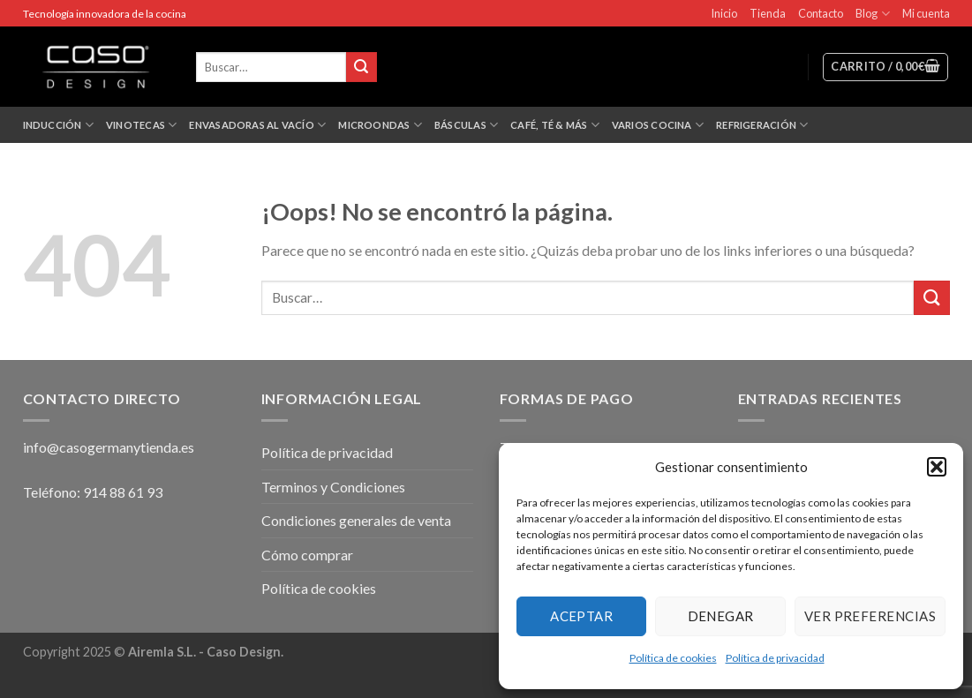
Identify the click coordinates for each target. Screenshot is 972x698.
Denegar (721, 616)
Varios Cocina (658, 124)
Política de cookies (673, 657)
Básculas (466, 124)
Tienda (768, 13)
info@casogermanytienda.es (108, 447)
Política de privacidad (775, 657)
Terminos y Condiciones (333, 486)
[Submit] (931, 298)
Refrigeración (762, 124)
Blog (872, 13)
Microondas (380, 124)
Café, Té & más (554, 124)
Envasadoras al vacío (257, 124)
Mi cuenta (926, 13)
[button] (937, 467)
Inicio (724, 13)
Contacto (820, 13)
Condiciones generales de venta (356, 520)
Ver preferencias (870, 616)
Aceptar (581, 616)
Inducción (58, 124)
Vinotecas (141, 124)
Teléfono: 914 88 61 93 (92, 492)
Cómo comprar (307, 554)
